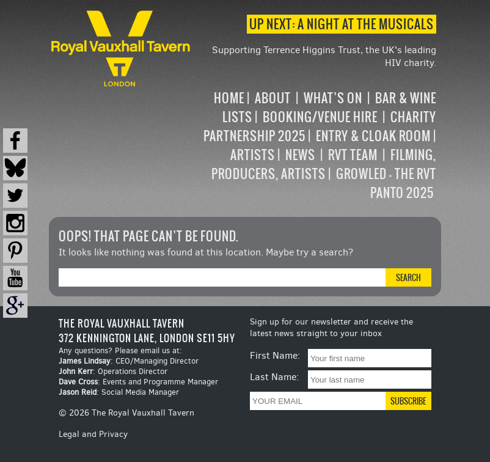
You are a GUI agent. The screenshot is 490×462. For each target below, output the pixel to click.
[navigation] (314, 145)
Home (229, 98)
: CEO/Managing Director (129, 361)
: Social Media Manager (119, 392)
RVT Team (353, 154)
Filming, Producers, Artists (323, 164)
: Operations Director (113, 371)
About (273, 98)
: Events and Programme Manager (138, 381)
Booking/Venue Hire (320, 117)
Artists (252, 154)
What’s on (333, 98)
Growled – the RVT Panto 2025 (386, 183)
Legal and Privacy (93, 434)
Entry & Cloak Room (373, 136)
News (300, 154)
